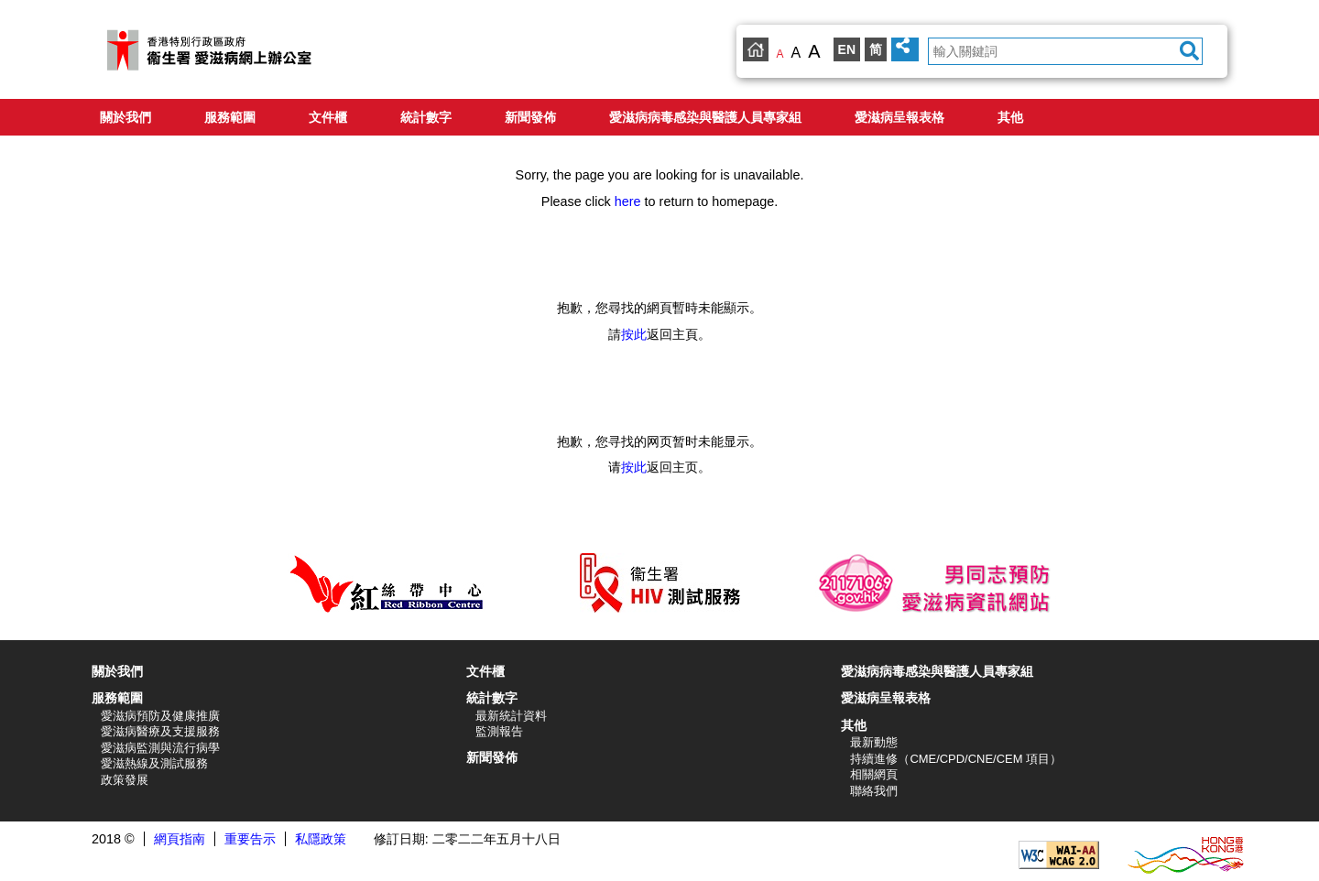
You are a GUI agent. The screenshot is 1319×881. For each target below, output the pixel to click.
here (628, 201)
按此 (634, 334)
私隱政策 (320, 839)
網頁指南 (179, 839)
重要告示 (250, 839)
